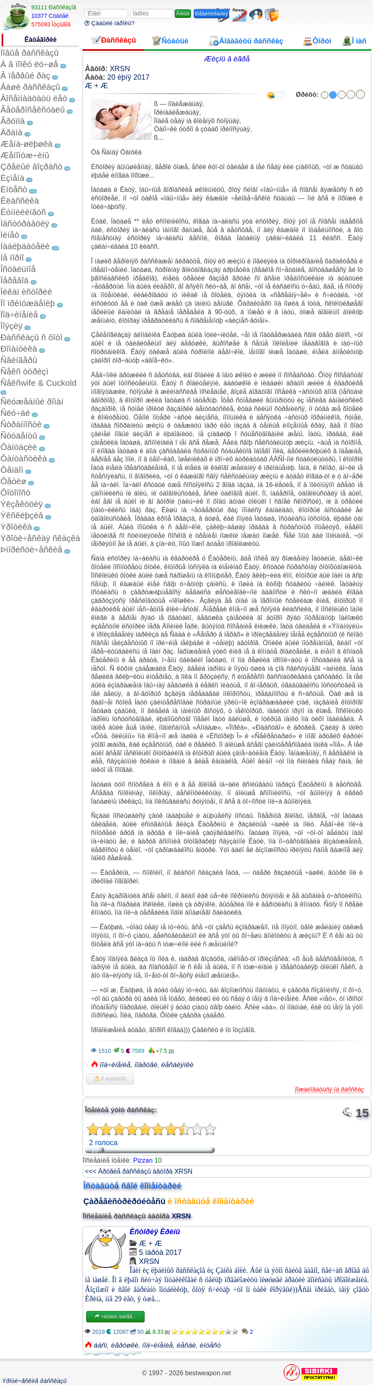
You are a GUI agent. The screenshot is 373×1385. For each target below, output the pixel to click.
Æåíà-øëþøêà (26, 143)
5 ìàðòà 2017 (160, 1252)
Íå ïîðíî (12, 257)
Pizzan (143, 1160)
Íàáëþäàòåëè (25, 246)
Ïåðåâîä (14, 280)
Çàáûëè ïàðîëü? (109, 23)
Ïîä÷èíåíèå (19, 314)
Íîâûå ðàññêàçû (29, 52)
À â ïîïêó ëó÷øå (29, 64)
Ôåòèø (13, 481)
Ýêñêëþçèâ (21, 515)
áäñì (100, 1345)
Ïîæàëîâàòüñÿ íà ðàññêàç (329, 1089)
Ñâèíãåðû (18, 360)
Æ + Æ (96, 86)
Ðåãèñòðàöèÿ (211, 14)
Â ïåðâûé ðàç (25, 75)
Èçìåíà (12, 178)
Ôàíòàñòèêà (23, 458)
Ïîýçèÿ (11, 325)
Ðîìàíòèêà (18, 348)
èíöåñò (210, 1345)
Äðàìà (11, 132)
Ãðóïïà (12, 121)
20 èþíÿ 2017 (128, 77)
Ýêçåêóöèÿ (21, 504)
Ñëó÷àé (15, 412)
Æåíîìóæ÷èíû (24, 155)
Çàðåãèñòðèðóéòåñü (124, 1201)
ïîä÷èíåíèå (115, 1065)
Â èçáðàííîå (110, 1079)
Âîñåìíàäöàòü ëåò (33, 98)
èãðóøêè (124, 1345)
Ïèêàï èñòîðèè (26, 291)
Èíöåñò (13, 189)
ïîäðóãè (146, 1065)
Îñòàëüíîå (18, 269)
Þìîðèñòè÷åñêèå (31, 549)
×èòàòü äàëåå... (115, 1317)
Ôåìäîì (12, 469)
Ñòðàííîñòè (21, 424)
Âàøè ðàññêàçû (30, 86)
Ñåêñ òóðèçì (24, 371)
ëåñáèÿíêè (177, 1065)
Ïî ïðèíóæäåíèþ (27, 303)
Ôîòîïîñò (15, 492)
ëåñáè (186, 1345)
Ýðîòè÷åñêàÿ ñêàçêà (40, 538)
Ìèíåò (9, 234)
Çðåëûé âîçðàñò (31, 166)
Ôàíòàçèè (18, 447)
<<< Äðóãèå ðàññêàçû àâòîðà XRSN (139, 1171)
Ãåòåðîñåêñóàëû (32, 109)
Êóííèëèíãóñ (23, 212)
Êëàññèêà (19, 200)
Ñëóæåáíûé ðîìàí (31, 401)
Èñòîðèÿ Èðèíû (155, 1232)
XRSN (120, 69)
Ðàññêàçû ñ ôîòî (31, 337)
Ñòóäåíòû (18, 435)
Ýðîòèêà (16, 526)
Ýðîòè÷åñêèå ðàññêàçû (34, 1380)
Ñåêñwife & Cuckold (38, 382)
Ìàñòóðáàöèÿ (24, 223)
